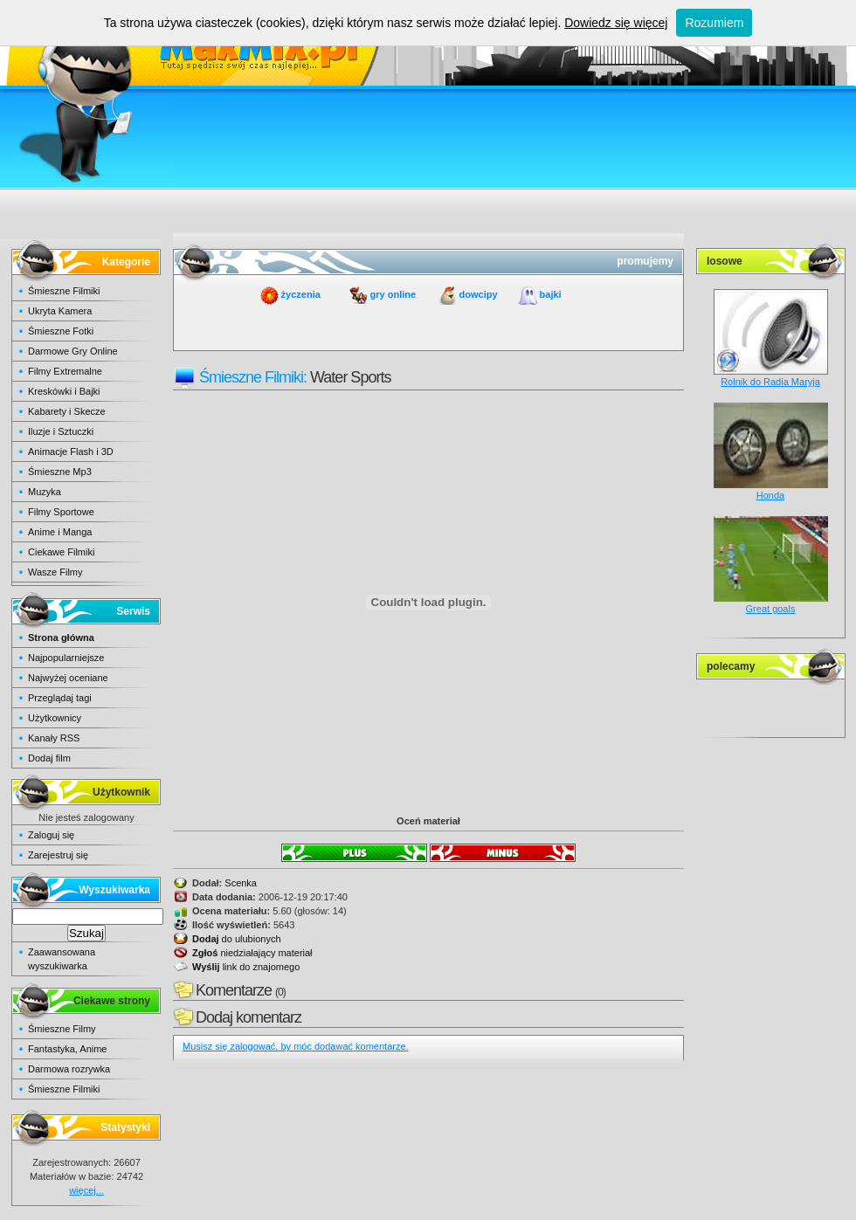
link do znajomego (246, 967)
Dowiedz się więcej (615, 23)
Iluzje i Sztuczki (60, 431)
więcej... (86, 1190)
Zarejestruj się (58, 855)
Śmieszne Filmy (62, 1029)
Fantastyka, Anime (67, 1049)
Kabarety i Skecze (67, 411)
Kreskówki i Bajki (64, 391)
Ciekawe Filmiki (61, 552)
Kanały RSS (53, 738)
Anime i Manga (60, 532)
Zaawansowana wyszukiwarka (61, 959)
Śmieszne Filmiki (64, 291)
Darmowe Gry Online (73, 351)
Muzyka (44, 491)
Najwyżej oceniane (68, 677)
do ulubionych (236, 939)
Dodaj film (49, 758)
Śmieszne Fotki (60, 331)
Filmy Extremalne (65, 371)
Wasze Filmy (55, 572)
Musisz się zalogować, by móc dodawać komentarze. (296, 1046)
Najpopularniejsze (66, 657)
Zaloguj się (51, 835)
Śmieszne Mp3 (60, 471)
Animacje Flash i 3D (71, 451)
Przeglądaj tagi (60, 698)
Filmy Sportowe (61, 512)
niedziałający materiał (252, 953)
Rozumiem (714, 23)
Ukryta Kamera (60, 311)
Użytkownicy (54, 718)
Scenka (240, 883)
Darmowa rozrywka (69, 1069)
